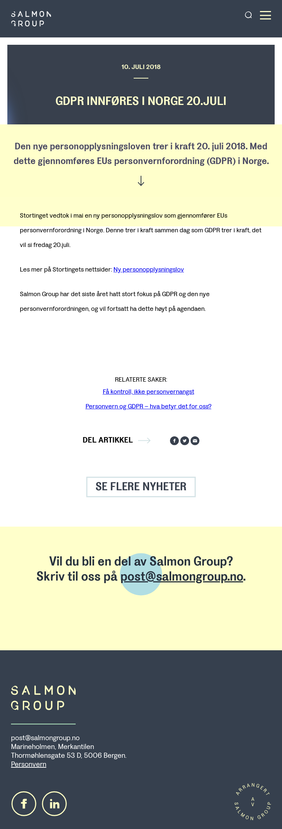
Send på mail (195, 440)
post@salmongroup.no (181, 576)
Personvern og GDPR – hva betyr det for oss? (149, 406)
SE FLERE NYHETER (141, 487)
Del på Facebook (174, 440)
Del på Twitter (184, 440)
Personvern (28, 764)
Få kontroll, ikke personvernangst (148, 391)
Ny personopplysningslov (148, 269)
